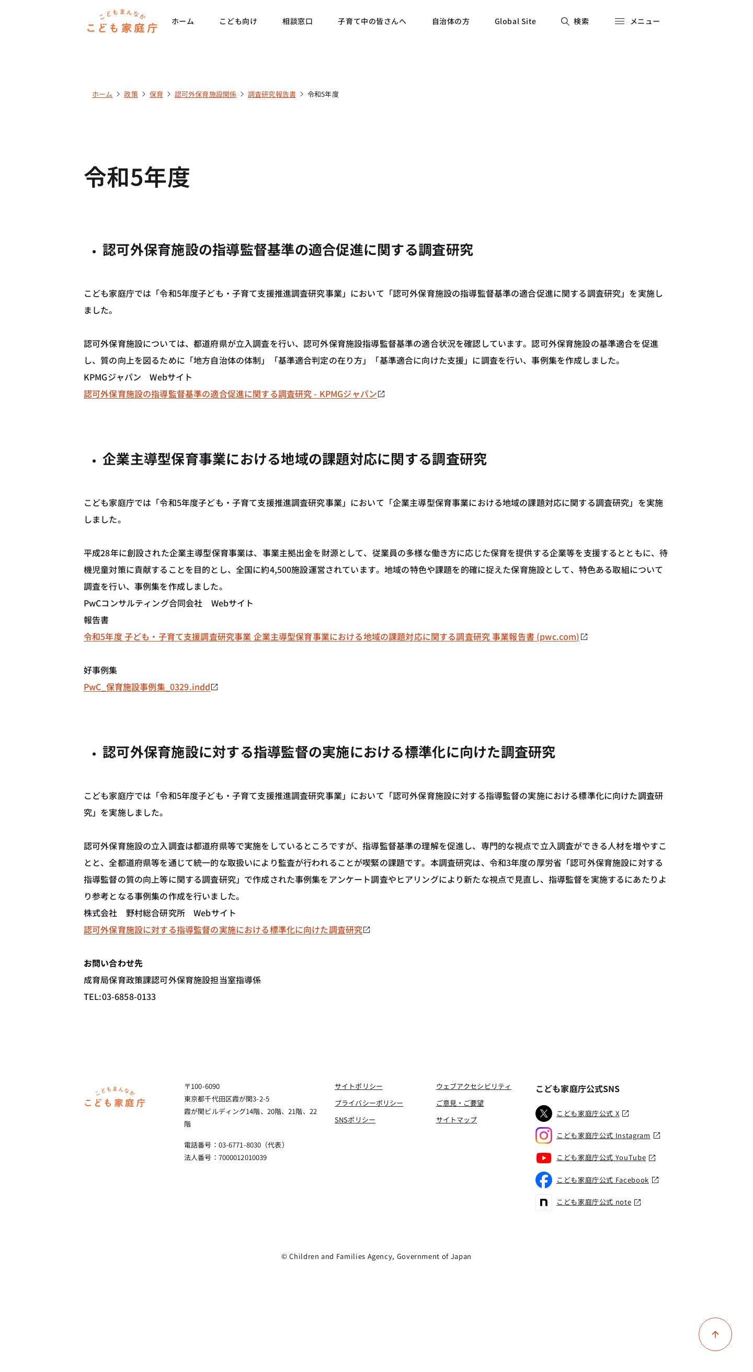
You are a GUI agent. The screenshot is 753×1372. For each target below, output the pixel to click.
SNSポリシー (355, 1119)
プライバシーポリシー (369, 1103)
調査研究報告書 (272, 94)
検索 (575, 21)
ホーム (183, 21)
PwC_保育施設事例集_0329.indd (151, 686)
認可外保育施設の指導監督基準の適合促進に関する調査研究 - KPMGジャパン (234, 393)
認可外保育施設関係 (205, 94)
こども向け (238, 21)
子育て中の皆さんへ (372, 21)
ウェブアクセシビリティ (473, 1086)
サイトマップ (456, 1119)
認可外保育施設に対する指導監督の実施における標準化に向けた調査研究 (227, 929)
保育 (156, 94)
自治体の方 (451, 21)
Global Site (516, 21)
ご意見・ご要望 (460, 1103)
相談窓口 (297, 21)
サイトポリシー (359, 1086)
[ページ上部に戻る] (715, 1334)
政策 (131, 94)
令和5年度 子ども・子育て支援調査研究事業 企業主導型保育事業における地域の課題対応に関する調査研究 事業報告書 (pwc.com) (336, 636)
